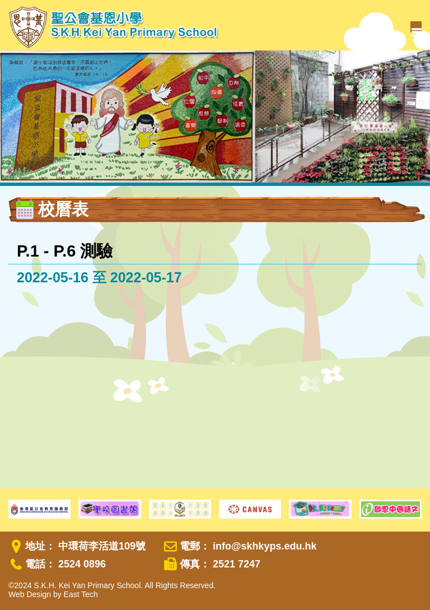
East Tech (81, 594)
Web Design (29, 594)
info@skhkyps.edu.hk (265, 546)
